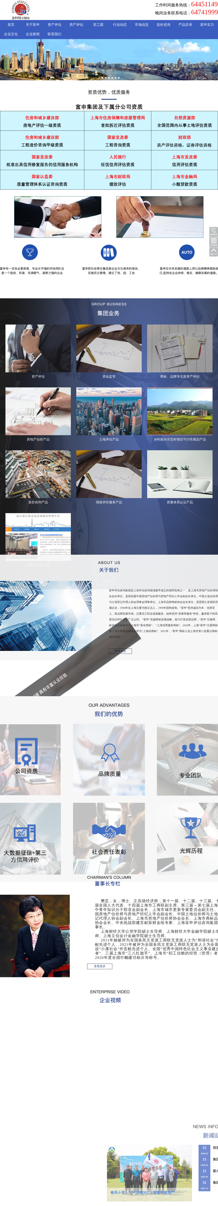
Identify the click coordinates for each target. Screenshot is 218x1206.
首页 (10, 25)
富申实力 (207, 25)
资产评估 (54, 25)
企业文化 (11, 34)
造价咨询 (163, 25)
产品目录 (185, 25)
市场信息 (142, 25)
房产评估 (76, 25)
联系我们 (54, 34)
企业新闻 (33, 34)
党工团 (98, 25)
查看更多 (120, 365)
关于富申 (33, 25)
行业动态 (120, 25)
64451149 (204, 4)
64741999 (204, 12)
